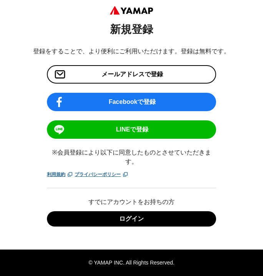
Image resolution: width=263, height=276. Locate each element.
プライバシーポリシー (101, 174)
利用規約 (60, 174)
